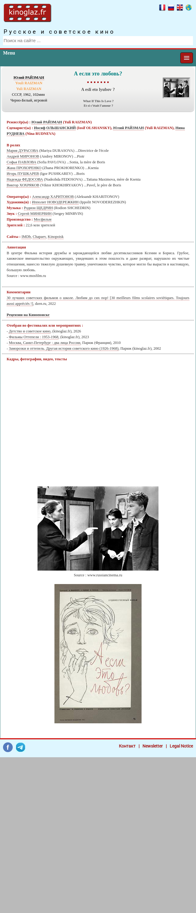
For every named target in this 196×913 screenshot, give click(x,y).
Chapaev (39, 237)
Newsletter (152, 746)
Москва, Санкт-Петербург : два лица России (44, 343)
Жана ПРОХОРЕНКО (24, 168)
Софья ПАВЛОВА (21, 162)
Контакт (127, 746)
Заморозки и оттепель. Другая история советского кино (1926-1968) (63, 348)
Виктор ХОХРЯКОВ (23, 185)
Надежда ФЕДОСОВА (25, 179)
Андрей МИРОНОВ (23, 156)
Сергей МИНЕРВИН (35, 214)
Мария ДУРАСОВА (22, 150)
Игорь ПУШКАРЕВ (23, 174)
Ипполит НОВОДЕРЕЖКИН (55, 202)
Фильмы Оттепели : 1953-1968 (33, 337)
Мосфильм (42, 219)
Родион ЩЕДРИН (38, 208)
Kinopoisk (56, 237)
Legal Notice (181, 746)
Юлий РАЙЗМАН (29, 77)
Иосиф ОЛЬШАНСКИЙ (55, 128)
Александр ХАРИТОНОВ (53, 197)
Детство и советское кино (29, 331)
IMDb (26, 237)
